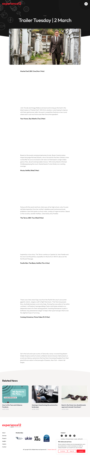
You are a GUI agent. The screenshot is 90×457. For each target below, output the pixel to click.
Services (4, 435)
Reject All (72, 451)
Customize (62, 451)
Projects (4, 438)
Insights (4, 441)
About (3, 432)
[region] (71, 446)
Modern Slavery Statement (54, 449)
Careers (4, 444)
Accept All (81, 451)
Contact (4, 447)
